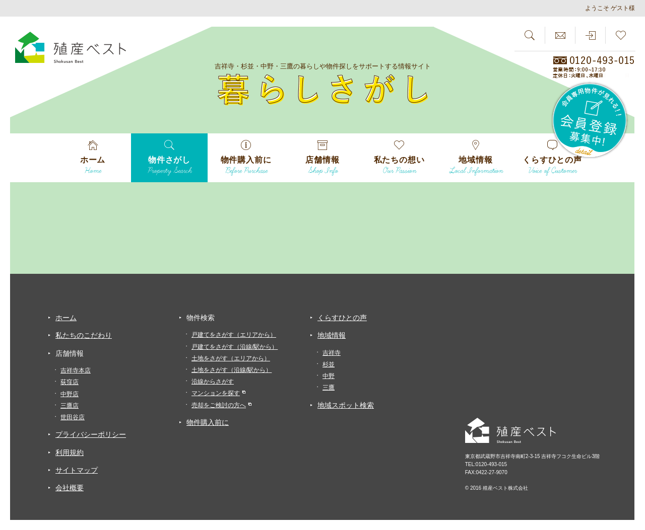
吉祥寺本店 (75, 370)
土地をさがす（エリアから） (230, 358)
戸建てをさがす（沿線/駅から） (234, 346)
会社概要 (69, 488)
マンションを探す (215, 393)
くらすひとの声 (342, 318)
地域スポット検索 (345, 405)
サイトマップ (76, 470)
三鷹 (328, 387)
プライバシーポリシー (90, 434)
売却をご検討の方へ (218, 405)
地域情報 (331, 335)
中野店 (69, 394)
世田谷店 (72, 417)
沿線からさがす (212, 381)
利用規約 (69, 452)
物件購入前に (207, 422)
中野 (328, 376)
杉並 (328, 364)
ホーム (66, 318)
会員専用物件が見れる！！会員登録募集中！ (590, 121)
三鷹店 (69, 405)
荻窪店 (69, 382)
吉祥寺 (331, 352)
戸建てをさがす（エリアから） (233, 334)
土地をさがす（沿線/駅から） (231, 369)
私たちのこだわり (83, 335)
